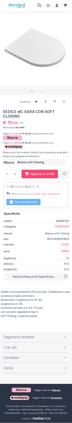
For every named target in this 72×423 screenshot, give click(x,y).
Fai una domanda (23, 202)
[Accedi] (57, 6)
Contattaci (11, 358)
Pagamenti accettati (19, 337)
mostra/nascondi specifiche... (40, 276)
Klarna (12, 138)
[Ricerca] (39, 6)
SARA (65, 251)
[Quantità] (11, 174)
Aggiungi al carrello (40, 174)
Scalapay (56, 397)
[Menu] (48, 6)
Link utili (10, 347)
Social (8, 368)
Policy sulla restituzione (47, 194)
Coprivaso (62, 226)
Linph (65, 244)
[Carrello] (65, 6)
